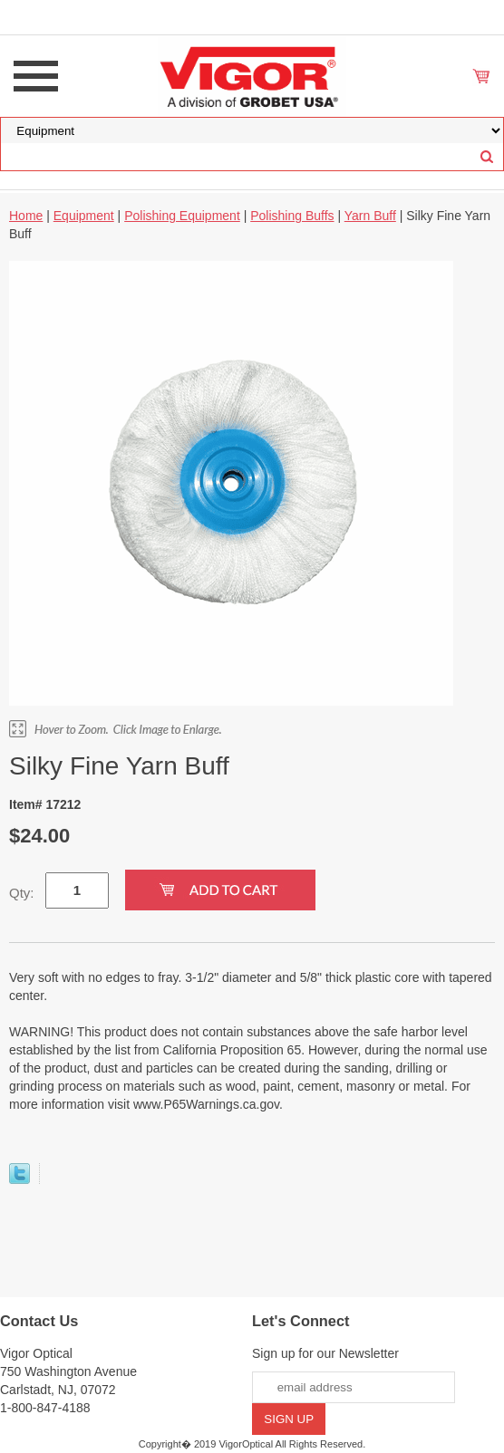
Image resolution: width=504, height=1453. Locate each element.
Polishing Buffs (292, 215)
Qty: (21, 892)
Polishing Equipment (182, 215)
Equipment (83, 215)
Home (26, 215)
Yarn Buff (370, 215)
